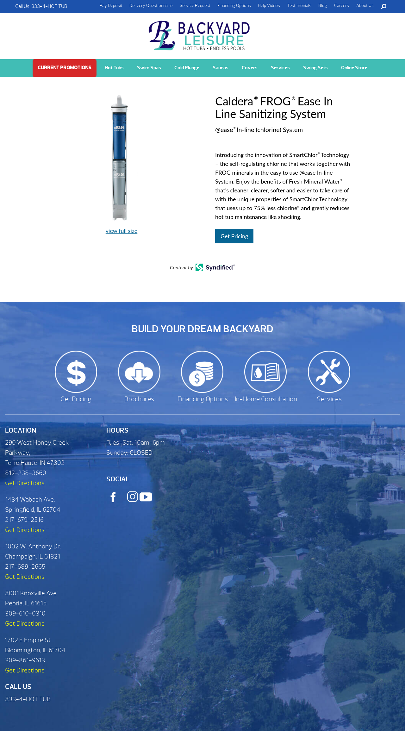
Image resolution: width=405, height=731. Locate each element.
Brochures (139, 399)
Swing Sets (315, 68)
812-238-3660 (25, 473)
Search (383, 6)
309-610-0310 (25, 613)
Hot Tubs (114, 68)
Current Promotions (64, 68)
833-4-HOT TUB (49, 6)
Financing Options (234, 5)
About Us (365, 5)
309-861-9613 (25, 660)
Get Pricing (234, 236)
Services (280, 68)
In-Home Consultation (266, 399)
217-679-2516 (24, 520)
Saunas (220, 68)
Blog (322, 5)
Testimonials (299, 5)
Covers (250, 68)
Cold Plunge (186, 68)
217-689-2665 (25, 567)
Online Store (354, 68)
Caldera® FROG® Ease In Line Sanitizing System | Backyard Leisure (200, 32)
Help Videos (269, 5)
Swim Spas (149, 68)
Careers (341, 5)
